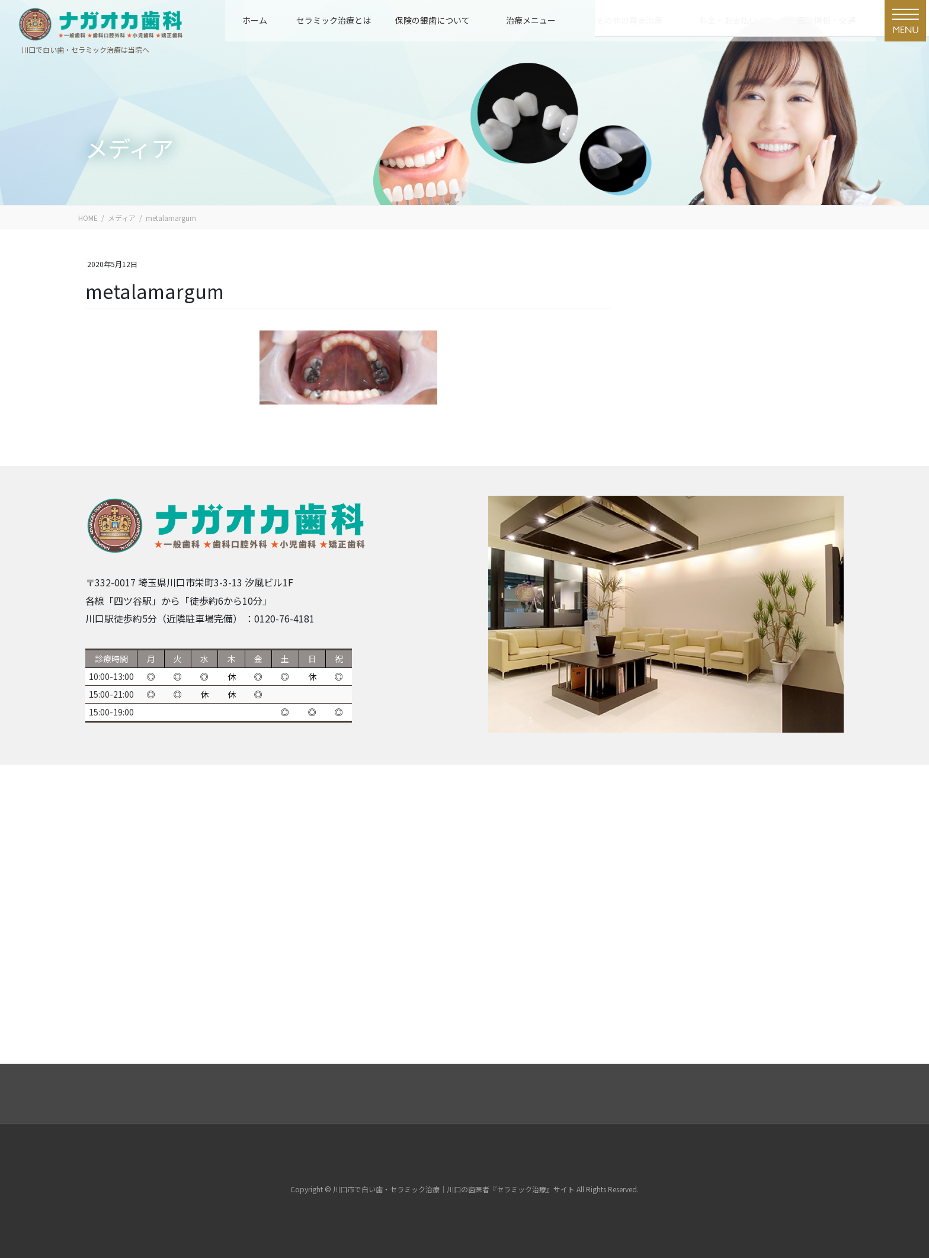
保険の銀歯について (432, 20)
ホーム (254, 20)
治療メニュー (531, 20)
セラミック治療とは (333, 20)
